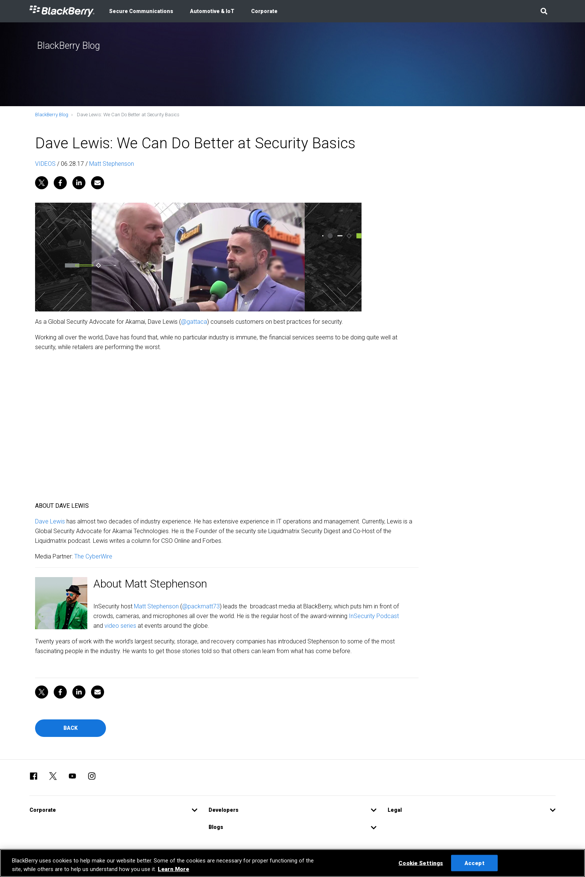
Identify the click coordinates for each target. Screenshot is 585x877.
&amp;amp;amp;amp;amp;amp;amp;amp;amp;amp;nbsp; (226, 425)
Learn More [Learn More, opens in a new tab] (173, 869)
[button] (544, 11)
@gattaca (194, 321)
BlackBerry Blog (51, 114)
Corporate (264, 11)
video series (120, 625)
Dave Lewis (50, 521)
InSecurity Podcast (374, 616)
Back (70, 728)
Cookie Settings (420, 862)
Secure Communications (141, 11)
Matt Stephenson (111, 163)
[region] (292, 863)
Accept (474, 862)
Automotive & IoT (212, 11)
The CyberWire (93, 556)
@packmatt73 (201, 606)
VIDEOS (45, 163)
